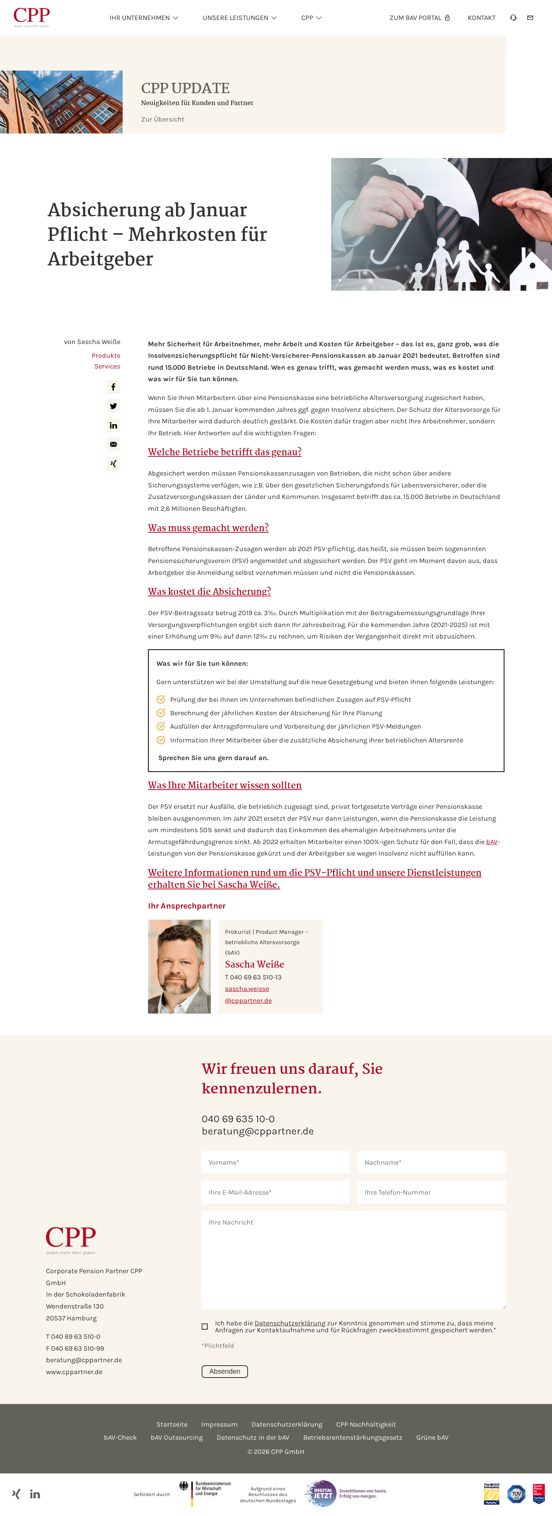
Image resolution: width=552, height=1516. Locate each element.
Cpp (307, 17)
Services (107, 366)
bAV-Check (120, 1437)
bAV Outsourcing (177, 1437)
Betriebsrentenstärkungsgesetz (352, 1437)
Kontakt (482, 17)
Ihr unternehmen (140, 17)
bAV (492, 842)
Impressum (219, 1424)
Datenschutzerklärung (290, 1323)
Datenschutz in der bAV (253, 1437)
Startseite (171, 1424)
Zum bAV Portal (419, 17)
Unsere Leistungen (235, 17)
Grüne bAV (432, 1437)
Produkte (106, 355)
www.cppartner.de (74, 1372)
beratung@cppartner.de (84, 1360)
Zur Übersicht (162, 119)
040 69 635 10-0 (238, 1119)
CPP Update (185, 89)
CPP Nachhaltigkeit (366, 1424)
